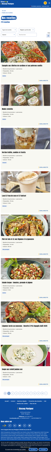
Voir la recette (43, 80)
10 (42, 393)
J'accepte (43, 449)
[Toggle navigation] (49, 3)
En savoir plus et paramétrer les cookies (15, 449)
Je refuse (33, 449)
